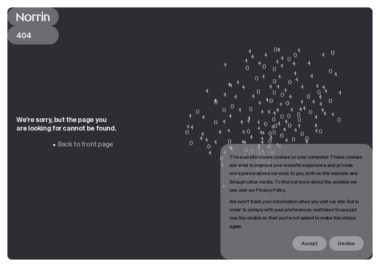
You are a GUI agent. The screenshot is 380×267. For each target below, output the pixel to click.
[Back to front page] (33, 16)
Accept (309, 243)
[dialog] (296, 202)
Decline (346, 243)
